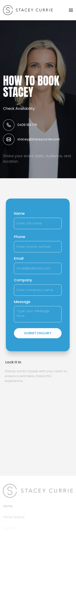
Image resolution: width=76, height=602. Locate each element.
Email (18, 258)
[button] (71, 10)
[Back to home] (28, 10)
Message (21, 301)
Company (22, 280)
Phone (19, 236)
